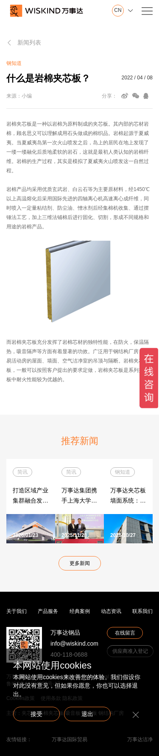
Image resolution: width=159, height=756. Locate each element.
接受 (36, 714)
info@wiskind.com (74, 643)
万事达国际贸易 (69, 739)
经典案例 (80, 611)
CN (117, 10)
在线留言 (125, 633)
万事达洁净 (140, 739)
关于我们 (16, 611)
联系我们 (142, 611)
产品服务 (48, 611)
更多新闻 (80, 563)
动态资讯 (111, 611)
